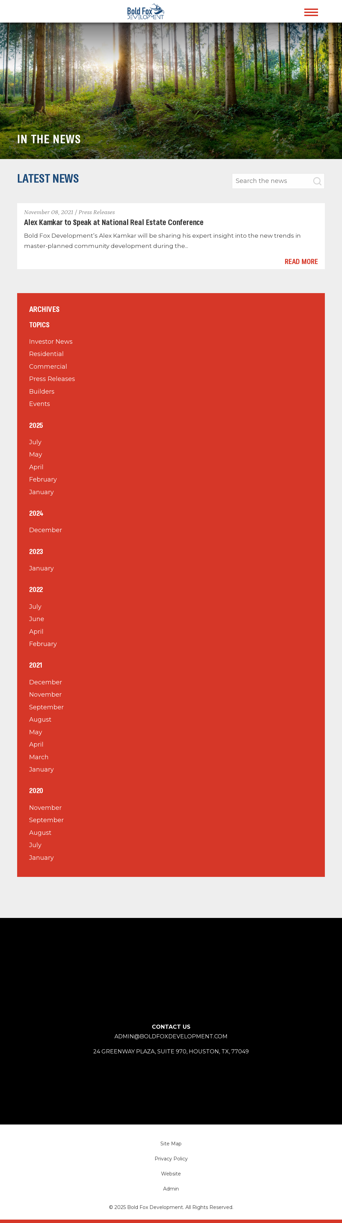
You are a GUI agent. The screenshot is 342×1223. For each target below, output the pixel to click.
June (36, 619)
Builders (41, 391)
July (35, 442)
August (40, 719)
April (36, 467)
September (46, 707)
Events (39, 404)
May (35, 454)
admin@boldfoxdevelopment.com (171, 1036)
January (41, 492)
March (39, 757)
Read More (301, 262)
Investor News (51, 341)
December (45, 530)
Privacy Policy (171, 1159)
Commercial (48, 366)
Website (171, 1174)
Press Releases (52, 379)
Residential (46, 354)
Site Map (171, 1144)
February (43, 479)
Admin (171, 1189)
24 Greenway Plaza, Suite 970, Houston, (171, 1051)
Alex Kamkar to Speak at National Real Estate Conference (114, 222)
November (45, 694)
